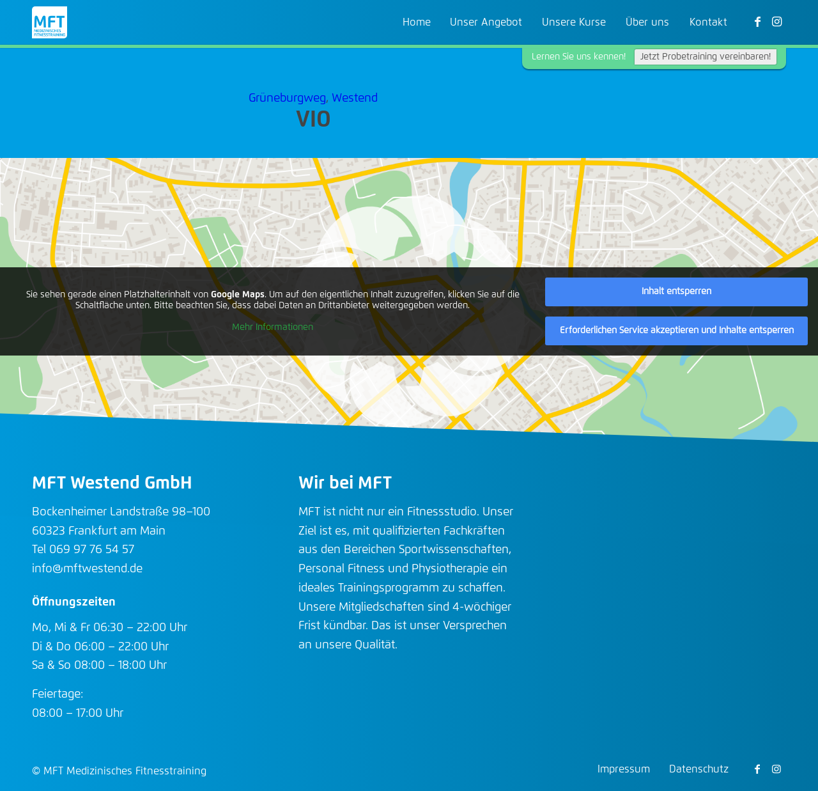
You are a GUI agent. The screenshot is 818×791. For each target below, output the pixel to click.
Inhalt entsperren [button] (676, 291)
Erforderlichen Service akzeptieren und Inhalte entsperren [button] (677, 330)
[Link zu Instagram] (776, 21)
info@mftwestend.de (87, 569)
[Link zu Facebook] (757, 21)
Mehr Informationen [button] (272, 327)
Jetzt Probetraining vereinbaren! (705, 56)
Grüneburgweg (287, 98)
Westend (355, 98)
